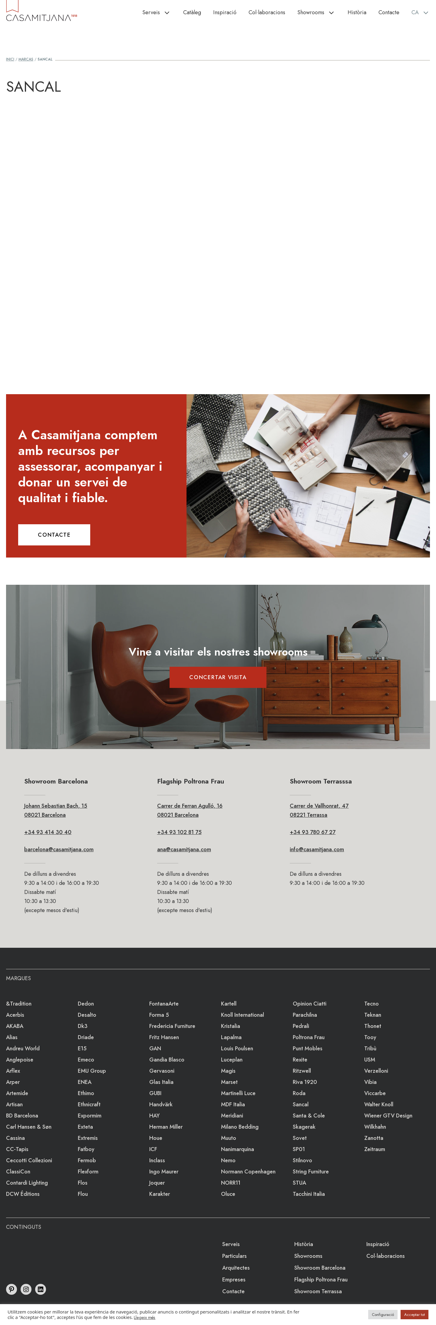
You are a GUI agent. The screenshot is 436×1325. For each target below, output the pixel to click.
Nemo (228, 1160)
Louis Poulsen (237, 1048)
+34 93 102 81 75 (179, 832)
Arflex (13, 1071)
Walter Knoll (378, 1104)
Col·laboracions (267, 12)
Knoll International (242, 1015)
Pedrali (301, 1026)
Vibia (370, 1082)
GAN (155, 1048)
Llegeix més (144, 1317)
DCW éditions (23, 1194)
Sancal (301, 1104)
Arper (13, 1082)
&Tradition (18, 1004)
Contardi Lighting (27, 1183)
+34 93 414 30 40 (47, 832)
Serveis (159, 12)
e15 (82, 1048)
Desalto (87, 1015)
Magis (228, 1071)
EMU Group (92, 1071)
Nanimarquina (237, 1149)
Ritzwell (302, 1071)
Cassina (15, 1138)
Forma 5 (159, 1015)
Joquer (157, 1183)
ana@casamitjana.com (184, 849)
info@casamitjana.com (317, 849)
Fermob (87, 1160)
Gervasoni (161, 1071)
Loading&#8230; (218, 234)
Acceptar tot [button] (414, 1314)
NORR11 (230, 1183)
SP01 (299, 1149)
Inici (10, 59)
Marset (229, 1082)
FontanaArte (164, 1004)
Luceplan (232, 1060)
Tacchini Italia (309, 1194)
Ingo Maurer (163, 1172)
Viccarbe (375, 1093)
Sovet (300, 1138)
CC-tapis (17, 1149)
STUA (299, 1183)
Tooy (370, 1037)
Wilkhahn (375, 1127)
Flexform (88, 1172)
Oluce (228, 1194)
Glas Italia (161, 1082)
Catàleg (192, 12)
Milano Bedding (240, 1127)
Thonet (372, 1026)
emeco (86, 1060)
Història (357, 12)
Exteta (85, 1127)
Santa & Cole (309, 1116)
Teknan (372, 1015)
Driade (86, 1037)
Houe (155, 1138)
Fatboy (86, 1149)
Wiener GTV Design (388, 1116)
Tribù (370, 1048)
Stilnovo (302, 1160)
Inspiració (224, 12)
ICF (153, 1149)
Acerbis (15, 1015)
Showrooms (319, 12)
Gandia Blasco (166, 1060)
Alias (12, 1037)
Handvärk (161, 1104)
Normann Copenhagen (248, 1172)
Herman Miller (166, 1127)
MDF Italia (233, 1104)
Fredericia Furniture (172, 1026)
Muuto (228, 1138)
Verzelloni (376, 1071)
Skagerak (304, 1127)
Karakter (159, 1194)
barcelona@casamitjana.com (59, 849)
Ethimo (86, 1093)
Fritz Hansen (164, 1037)
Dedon (86, 1004)
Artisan (14, 1104)
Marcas (25, 59)
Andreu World (23, 1048)
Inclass (157, 1160)
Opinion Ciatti (309, 1004)
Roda (299, 1093)
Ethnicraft (89, 1104)
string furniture (311, 1172)
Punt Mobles (307, 1048)
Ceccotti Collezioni (29, 1160)
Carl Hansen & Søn (28, 1127)
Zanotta (373, 1138)
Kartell (228, 1004)
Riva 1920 (305, 1082)
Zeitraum (374, 1149)
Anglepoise (19, 1060)
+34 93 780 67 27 (312, 832)
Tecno (371, 1004)
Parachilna (305, 1015)
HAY (154, 1116)
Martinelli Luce (238, 1093)
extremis (88, 1138)
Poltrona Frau (309, 1037)
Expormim (89, 1116)
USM (369, 1060)
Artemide (17, 1093)
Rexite (300, 1060)
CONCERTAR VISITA (218, 677)
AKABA (14, 1026)
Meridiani (232, 1116)
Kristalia (230, 1026)
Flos (83, 1183)
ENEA (84, 1082)
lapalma (231, 1037)
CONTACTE (54, 535)
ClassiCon (18, 1172)
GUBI (155, 1093)
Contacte (388, 12)
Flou (83, 1194)
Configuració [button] (383, 1314)
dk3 (83, 1026)
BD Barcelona (22, 1116)
